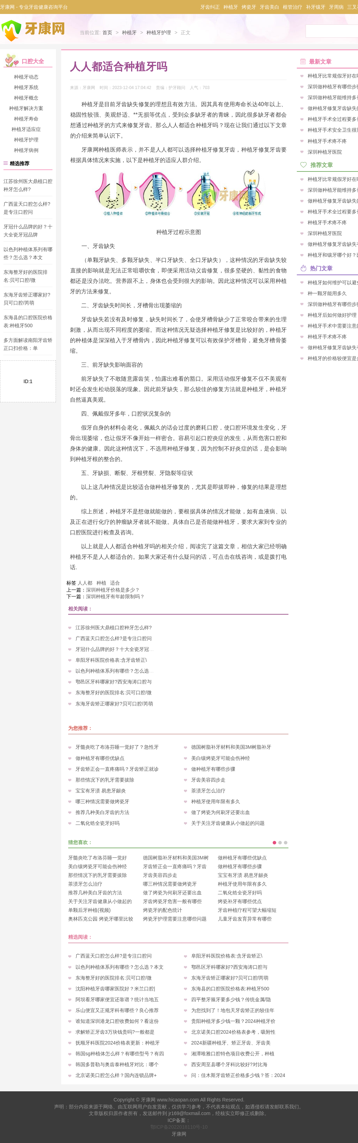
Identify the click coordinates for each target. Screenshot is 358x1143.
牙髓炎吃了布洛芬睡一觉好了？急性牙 (117, 747)
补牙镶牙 (315, 7)
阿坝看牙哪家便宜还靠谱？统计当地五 (117, 999)
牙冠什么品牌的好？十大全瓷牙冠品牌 (117, 649)
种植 (101, 583)
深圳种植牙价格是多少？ (113, 590)
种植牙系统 (26, 87)
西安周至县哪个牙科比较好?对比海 (229, 1064)
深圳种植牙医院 (325, 151)
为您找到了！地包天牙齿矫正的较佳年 (232, 1010)
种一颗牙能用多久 (327, 293)
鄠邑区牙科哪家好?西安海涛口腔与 (114, 681)
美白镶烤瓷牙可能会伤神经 (220, 758)
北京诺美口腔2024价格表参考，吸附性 (233, 1032)
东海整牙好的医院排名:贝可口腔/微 (114, 692)
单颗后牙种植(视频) (89, 910)
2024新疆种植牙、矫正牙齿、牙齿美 (231, 1043)
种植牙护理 (158, 32)
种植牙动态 (26, 77)
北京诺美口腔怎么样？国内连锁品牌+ (116, 1075)
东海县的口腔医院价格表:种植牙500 (230, 988)
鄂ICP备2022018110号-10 (178, 1127)
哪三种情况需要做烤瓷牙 (102, 801)
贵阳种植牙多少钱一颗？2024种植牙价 (233, 1021)
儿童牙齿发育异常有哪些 (245, 919)
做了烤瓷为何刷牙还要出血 (220, 812)
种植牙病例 (26, 150)
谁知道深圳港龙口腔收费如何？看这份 (117, 1021)
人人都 (85, 583)
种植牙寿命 (26, 119)
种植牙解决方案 (26, 108)
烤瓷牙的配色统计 (162, 910)
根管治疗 (292, 7)
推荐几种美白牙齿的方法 (102, 812)
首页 (107, 32)
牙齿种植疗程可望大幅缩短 (247, 910)
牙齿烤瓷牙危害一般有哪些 (172, 901)
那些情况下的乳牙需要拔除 (105, 780)
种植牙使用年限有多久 (215, 801)
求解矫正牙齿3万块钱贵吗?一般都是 (115, 1032)
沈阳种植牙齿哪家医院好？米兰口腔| (115, 988)
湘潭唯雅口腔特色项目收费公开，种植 (232, 1053)
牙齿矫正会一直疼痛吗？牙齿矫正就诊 (117, 769)
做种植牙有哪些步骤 (213, 769)
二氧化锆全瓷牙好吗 (98, 823)
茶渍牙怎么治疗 (208, 790)
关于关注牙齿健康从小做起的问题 (228, 823)
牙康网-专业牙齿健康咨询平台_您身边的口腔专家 (34, 30)
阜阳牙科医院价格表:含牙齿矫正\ (111, 660)
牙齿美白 (269, 7)
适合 (115, 583)
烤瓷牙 (249, 7)
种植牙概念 (26, 98)
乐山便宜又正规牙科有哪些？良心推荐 (117, 1010)
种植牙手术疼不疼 (327, 141)
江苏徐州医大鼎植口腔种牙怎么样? (114, 627)
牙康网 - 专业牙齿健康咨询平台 (34, 7)
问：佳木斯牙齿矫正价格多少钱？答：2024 (238, 1075)
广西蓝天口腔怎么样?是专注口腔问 (114, 638)
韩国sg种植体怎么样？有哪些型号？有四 (120, 1053)
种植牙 (230, 7)
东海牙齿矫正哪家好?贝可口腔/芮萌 (114, 703)
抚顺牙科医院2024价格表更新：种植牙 (118, 1043)
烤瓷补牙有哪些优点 (240, 901)
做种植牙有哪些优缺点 (100, 758)
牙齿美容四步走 (208, 780)
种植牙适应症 (26, 129)
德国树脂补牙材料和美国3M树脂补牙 (231, 747)
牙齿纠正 (210, 7)
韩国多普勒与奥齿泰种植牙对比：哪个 (117, 1064)
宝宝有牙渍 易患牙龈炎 (101, 790)
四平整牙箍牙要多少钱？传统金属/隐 (231, 999)
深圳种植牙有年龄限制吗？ (115, 596)
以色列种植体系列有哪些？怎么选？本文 (120, 671)
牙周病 (336, 7)
